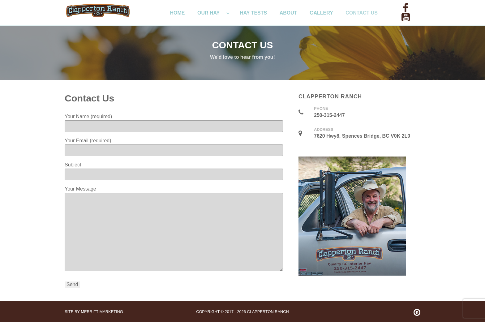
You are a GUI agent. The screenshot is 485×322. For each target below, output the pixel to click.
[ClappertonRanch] (98, 10)
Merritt (102, 311)
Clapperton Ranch (268, 311)
